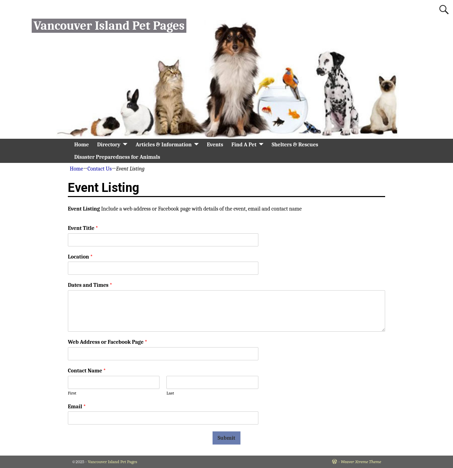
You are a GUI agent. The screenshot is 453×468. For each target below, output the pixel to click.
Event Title (83, 228)
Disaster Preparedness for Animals (117, 157)
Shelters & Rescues (295, 145)
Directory (109, 145)
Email (77, 406)
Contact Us (99, 169)
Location (80, 257)
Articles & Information (164, 145)
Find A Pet (244, 145)
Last (170, 393)
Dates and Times (90, 285)
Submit (226, 438)
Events (215, 145)
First (72, 393)
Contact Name (87, 371)
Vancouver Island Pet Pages (108, 26)
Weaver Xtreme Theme (361, 461)
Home (81, 145)
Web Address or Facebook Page (107, 342)
